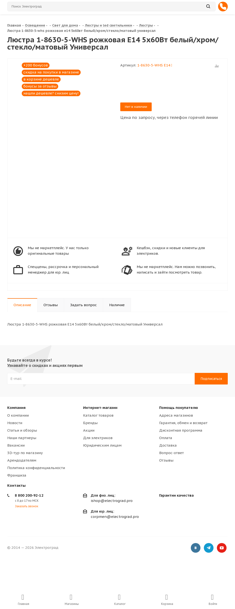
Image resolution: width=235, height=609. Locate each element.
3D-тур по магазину (25, 452)
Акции (88, 430)
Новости (14, 422)
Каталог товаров (98, 415)
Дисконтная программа (180, 430)
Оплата (165, 437)
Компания (16, 407)
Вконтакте (195, 548)
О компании (18, 415)
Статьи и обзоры (22, 430)
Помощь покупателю (178, 407)
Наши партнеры (21, 437)
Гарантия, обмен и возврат (183, 422)
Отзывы (166, 460)
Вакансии (16, 445)
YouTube (222, 548)
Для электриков (98, 437)
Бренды (90, 422)
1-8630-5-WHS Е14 (154, 65)
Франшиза (16, 475)
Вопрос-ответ (171, 452)
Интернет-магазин (100, 407)
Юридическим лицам (102, 445)
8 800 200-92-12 (29, 495)
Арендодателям (21, 460)
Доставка (168, 445)
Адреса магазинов (176, 415)
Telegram (209, 548)
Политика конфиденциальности (36, 467)
